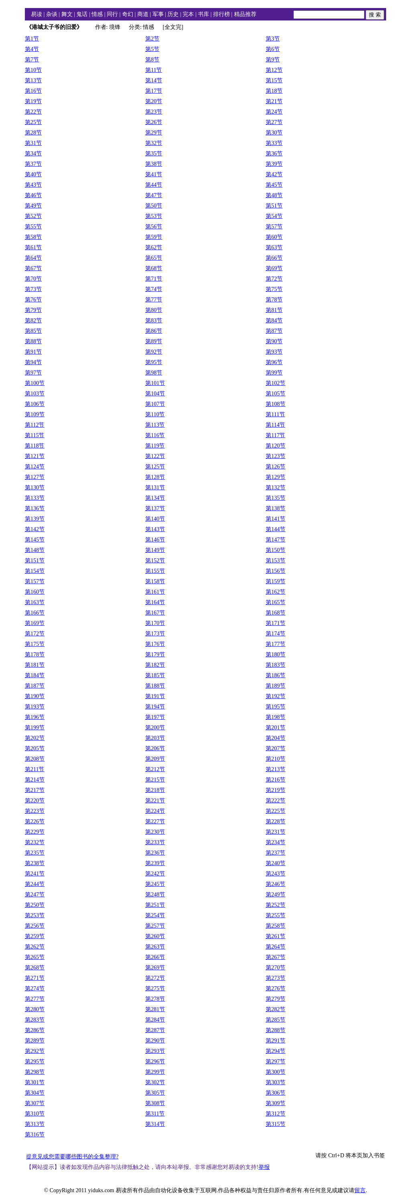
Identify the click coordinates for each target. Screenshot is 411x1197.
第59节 (153, 237)
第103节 (35, 394)
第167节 (155, 613)
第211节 (34, 769)
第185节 (155, 675)
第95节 (153, 362)
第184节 (35, 675)
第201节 (275, 728)
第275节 (155, 988)
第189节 (275, 686)
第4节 (32, 49)
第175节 (35, 644)
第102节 (275, 383)
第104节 (155, 394)
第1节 (32, 39)
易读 (36, 14)
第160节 (35, 592)
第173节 (155, 634)
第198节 (275, 717)
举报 (264, 1167)
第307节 (35, 1103)
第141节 (275, 519)
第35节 (153, 154)
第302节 (155, 1082)
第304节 (35, 1093)
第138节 (275, 508)
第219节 (275, 790)
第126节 (275, 467)
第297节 (275, 1062)
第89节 (153, 341)
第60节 (274, 237)
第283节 (35, 1020)
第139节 (35, 519)
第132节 (275, 487)
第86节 (153, 331)
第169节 (35, 623)
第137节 (155, 508)
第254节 (155, 915)
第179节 (155, 654)
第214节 (35, 780)
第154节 (35, 571)
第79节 (33, 310)
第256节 (35, 926)
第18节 (274, 91)
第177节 (275, 644)
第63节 (274, 247)
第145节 (35, 540)
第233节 (155, 842)
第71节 (153, 279)
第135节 (275, 498)
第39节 (274, 164)
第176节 (155, 644)
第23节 (153, 112)
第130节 (35, 487)
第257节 (155, 926)
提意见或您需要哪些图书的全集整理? (72, 1157)
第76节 (33, 300)
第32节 (153, 143)
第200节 (155, 728)
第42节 (274, 174)
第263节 (155, 947)
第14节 (153, 80)
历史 (173, 14)
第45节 (274, 185)
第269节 (155, 968)
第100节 (35, 383)
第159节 (275, 581)
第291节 (275, 1041)
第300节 (275, 1072)
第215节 (155, 780)
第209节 (155, 759)
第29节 (153, 133)
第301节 (35, 1082)
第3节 (273, 39)
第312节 (275, 1114)
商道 (143, 14)
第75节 (274, 289)
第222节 (275, 801)
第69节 (274, 268)
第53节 (153, 216)
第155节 (155, 571)
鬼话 (81, 14)
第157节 (35, 581)
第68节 (153, 268)
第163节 (35, 602)
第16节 (33, 91)
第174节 (275, 634)
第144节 (275, 529)
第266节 (155, 957)
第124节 (35, 467)
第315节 (275, 1124)
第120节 (275, 446)
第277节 (35, 999)
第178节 (35, 654)
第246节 (275, 884)
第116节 (155, 435)
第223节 (35, 811)
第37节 (33, 164)
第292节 (35, 1051)
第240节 (275, 863)
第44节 (153, 185)
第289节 (35, 1041)
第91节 (33, 352)
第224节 (155, 811)
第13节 (33, 80)
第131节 (155, 487)
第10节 (33, 70)
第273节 (275, 978)
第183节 (275, 665)
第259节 (35, 936)
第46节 (33, 195)
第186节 (275, 675)
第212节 (155, 769)
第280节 (35, 1009)
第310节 (35, 1114)
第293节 (155, 1051)
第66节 (274, 258)
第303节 (275, 1082)
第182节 (155, 665)
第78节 (274, 300)
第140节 (155, 519)
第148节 (35, 550)
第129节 (275, 477)
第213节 (275, 769)
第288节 (275, 1030)
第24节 (274, 112)
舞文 (67, 14)
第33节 (274, 143)
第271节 (35, 978)
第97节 (33, 373)
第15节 (274, 80)
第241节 (35, 874)
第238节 (35, 863)
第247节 (35, 895)
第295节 (35, 1062)
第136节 (35, 508)
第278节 (155, 999)
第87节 (274, 331)
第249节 (275, 895)
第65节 (153, 258)
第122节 (155, 456)
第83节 (153, 321)
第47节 (153, 195)
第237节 (275, 853)
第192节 (275, 696)
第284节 (155, 1020)
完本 (188, 14)
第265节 (35, 957)
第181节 (35, 665)
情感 (97, 14)
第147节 (275, 540)
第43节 (33, 185)
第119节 (155, 446)
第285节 (275, 1020)
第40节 (33, 174)
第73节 (33, 289)
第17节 (153, 91)
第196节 (35, 717)
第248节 (155, 895)
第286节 (35, 1030)
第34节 (33, 154)
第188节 (155, 686)
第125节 (155, 467)
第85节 (33, 331)
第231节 (275, 832)
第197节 (155, 717)
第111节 (275, 414)
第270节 (275, 968)
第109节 (35, 414)
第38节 (153, 164)
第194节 (155, 707)
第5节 (152, 49)
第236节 (155, 853)
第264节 (275, 947)
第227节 (155, 821)
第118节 (34, 446)
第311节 (155, 1114)
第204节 (275, 738)
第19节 (33, 101)
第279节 (275, 999)
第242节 (155, 874)
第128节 (155, 477)
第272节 (155, 978)
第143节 (155, 529)
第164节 (155, 602)
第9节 (273, 60)
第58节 (33, 237)
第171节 (275, 623)
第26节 (153, 122)
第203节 (155, 738)
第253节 (35, 915)
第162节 (275, 592)
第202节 (35, 738)
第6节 (273, 49)
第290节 (155, 1041)
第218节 (155, 790)
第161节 (155, 592)
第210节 (275, 759)
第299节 (155, 1072)
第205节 (35, 748)
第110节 (155, 414)
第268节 (35, 968)
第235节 (35, 853)
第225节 (275, 811)
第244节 (35, 884)
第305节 (155, 1093)
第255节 (275, 915)
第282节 (275, 1009)
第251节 (155, 905)
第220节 (35, 801)
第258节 (275, 926)
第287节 (155, 1030)
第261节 (275, 936)
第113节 (155, 425)
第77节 (153, 300)
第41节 (153, 174)
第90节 (274, 341)
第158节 (155, 581)
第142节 (35, 529)
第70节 (33, 279)
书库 (203, 14)
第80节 (153, 310)
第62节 (153, 247)
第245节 (155, 884)
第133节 (35, 498)
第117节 (275, 435)
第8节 (152, 60)
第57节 (274, 227)
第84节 (274, 321)
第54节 (274, 216)
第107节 (155, 404)
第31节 (33, 143)
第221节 (155, 801)
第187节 (35, 686)
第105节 (275, 394)
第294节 (275, 1051)
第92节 (153, 352)
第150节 (275, 550)
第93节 (274, 352)
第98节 (153, 373)
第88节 (33, 341)
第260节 (155, 936)
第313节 (35, 1124)
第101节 (155, 383)
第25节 (33, 122)
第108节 (275, 404)
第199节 (35, 728)
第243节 (275, 874)
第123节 (275, 456)
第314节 (155, 1124)
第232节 (35, 842)
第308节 (155, 1103)
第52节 (33, 216)
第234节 (275, 842)
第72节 (274, 279)
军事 (158, 14)
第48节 (274, 195)
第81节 (274, 310)
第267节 (275, 957)
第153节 (275, 561)
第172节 (35, 634)
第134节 (155, 498)
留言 (360, 1190)
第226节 (35, 821)
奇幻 (127, 14)
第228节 (275, 821)
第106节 (35, 404)
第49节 (33, 206)
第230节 (155, 832)
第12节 (274, 70)
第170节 (155, 623)
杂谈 (51, 14)
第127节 (35, 477)
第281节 (155, 1009)
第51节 (274, 206)
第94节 (33, 362)
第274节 (35, 988)
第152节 (155, 561)
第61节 (33, 247)
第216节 (275, 780)
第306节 (275, 1093)
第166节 (35, 613)
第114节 (275, 425)
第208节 (35, 759)
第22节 (33, 112)
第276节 (275, 988)
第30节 (274, 133)
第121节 (35, 456)
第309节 (275, 1103)
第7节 (32, 60)
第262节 (35, 947)
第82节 (33, 321)
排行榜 (221, 14)
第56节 (153, 227)
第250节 (35, 905)
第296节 (155, 1062)
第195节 (275, 707)
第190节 (35, 696)
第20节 (153, 101)
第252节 (275, 905)
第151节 (35, 561)
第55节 (33, 227)
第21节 (274, 101)
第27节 (274, 122)
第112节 (34, 425)
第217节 (35, 790)
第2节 (152, 39)
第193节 (35, 707)
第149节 (155, 550)
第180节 (275, 654)
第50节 (153, 206)
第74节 (153, 289)
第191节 (155, 696)
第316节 (35, 1135)
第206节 (155, 748)
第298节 (35, 1072)
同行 (112, 14)
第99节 (274, 373)
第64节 (33, 258)
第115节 (34, 435)
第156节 (275, 571)
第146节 (155, 540)
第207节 (275, 748)
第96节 (274, 362)
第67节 (33, 268)
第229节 (35, 832)
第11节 (153, 70)
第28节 (33, 133)
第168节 (275, 613)
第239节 (155, 863)
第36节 (274, 154)
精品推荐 (245, 14)
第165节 (275, 602)
